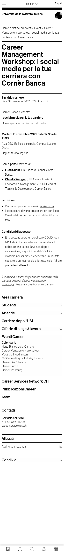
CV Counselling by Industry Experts (22, 358)
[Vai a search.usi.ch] (8, 549)
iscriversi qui (47, 206)
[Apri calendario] (56, 549)
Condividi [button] (9, 460)
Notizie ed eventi (22, 28)
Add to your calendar (14, 446)
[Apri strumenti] (44, 549)
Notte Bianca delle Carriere (18, 346)
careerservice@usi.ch (14, 425)
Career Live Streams (14, 362)
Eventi (37, 28)
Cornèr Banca (10, 112)
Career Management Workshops (21, 350)
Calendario (9, 342)
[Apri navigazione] (4, 3)
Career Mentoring (12, 370)
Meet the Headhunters (15, 354)
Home (5, 28)
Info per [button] (32, 3)
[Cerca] (32, 549)
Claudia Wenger (15, 179)
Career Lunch (10, 366)
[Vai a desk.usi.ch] (20, 549)
